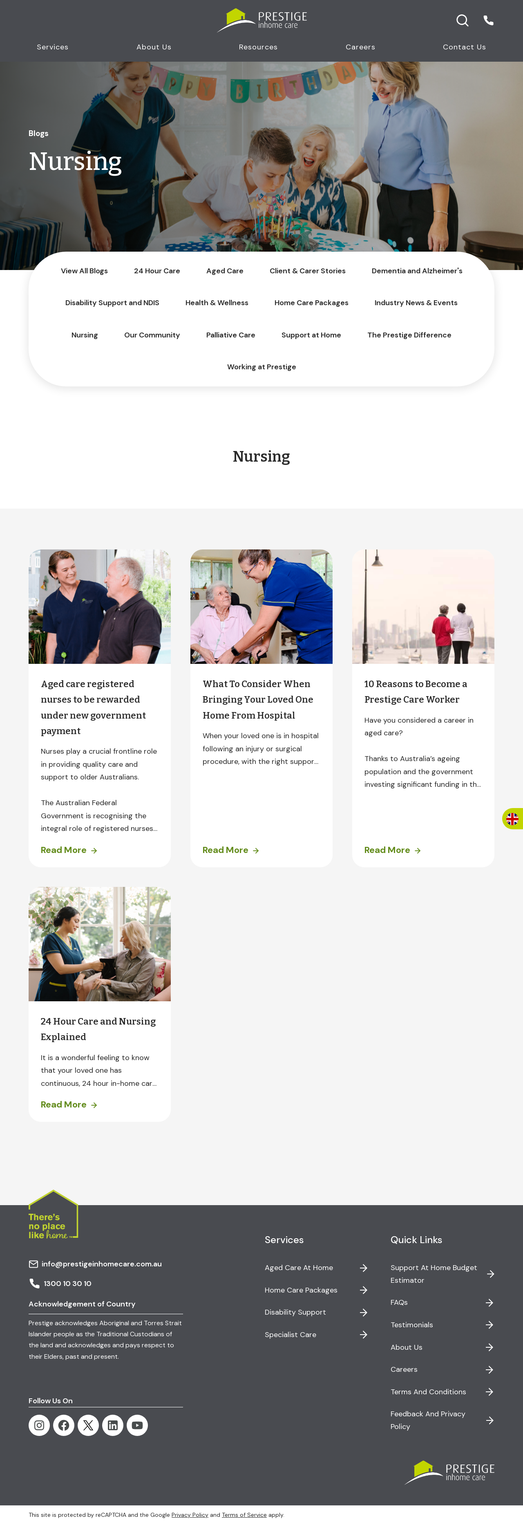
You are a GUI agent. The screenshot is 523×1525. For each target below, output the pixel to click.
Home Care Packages (301, 1290)
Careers (404, 1369)
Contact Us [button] (464, 47)
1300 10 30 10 (60, 1283)
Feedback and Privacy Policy (428, 1420)
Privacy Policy (190, 1514)
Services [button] (53, 47)
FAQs (399, 1302)
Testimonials (412, 1325)
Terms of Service (244, 1514)
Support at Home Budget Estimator (434, 1274)
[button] (488, 20)
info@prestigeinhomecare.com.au (95, 1264)
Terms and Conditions (428, 1392)
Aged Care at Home (299, 1268)
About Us (406, 1347)
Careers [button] (360, 47)
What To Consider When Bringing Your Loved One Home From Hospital (258, 700)
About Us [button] (154, 47)
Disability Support (295, 1312)
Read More (64, 850)
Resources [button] (258, 47)
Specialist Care (290, 1335)
